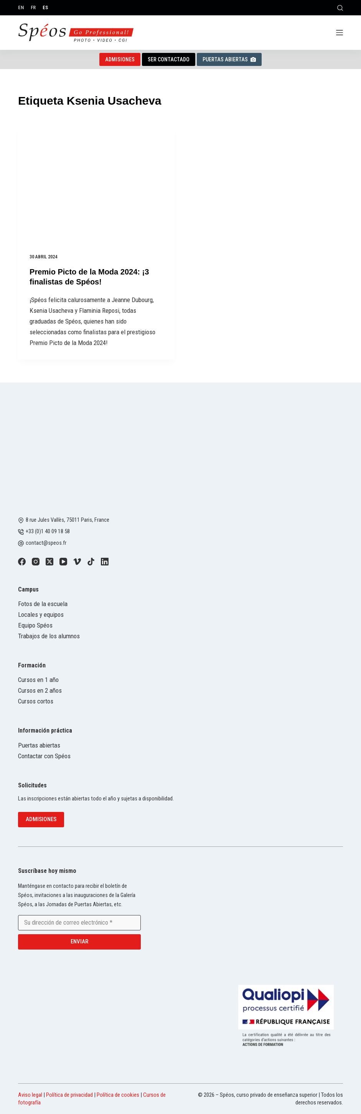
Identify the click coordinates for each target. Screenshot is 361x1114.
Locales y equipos (41, 614)
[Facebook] (22, 561)
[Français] (33, 7)
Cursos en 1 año (38, 680)
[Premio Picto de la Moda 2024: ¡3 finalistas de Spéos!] (96, 183)
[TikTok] (91, 561)
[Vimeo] (77, 561)
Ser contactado (169, 59)
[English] (21, 7)
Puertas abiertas (229, 59)
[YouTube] (63, 561)
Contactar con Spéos (44, 756)
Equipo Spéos (35, 625)
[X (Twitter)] (49, 561)
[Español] (45, 7)
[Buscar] (340, 8)
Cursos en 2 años (40, 690)
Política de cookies (118, 1094)
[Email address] (79, 922)
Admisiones (120, 59)
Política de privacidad (69, 1094)
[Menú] (339, 32)
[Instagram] (36, 561)
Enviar (79, 941)
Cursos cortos (35, 701)
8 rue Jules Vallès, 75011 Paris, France (67, 520)
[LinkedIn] (105, 561)
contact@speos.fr (46, 543)
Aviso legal (30, 1094)
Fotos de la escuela (43, 604)
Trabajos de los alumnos (49, 636)
